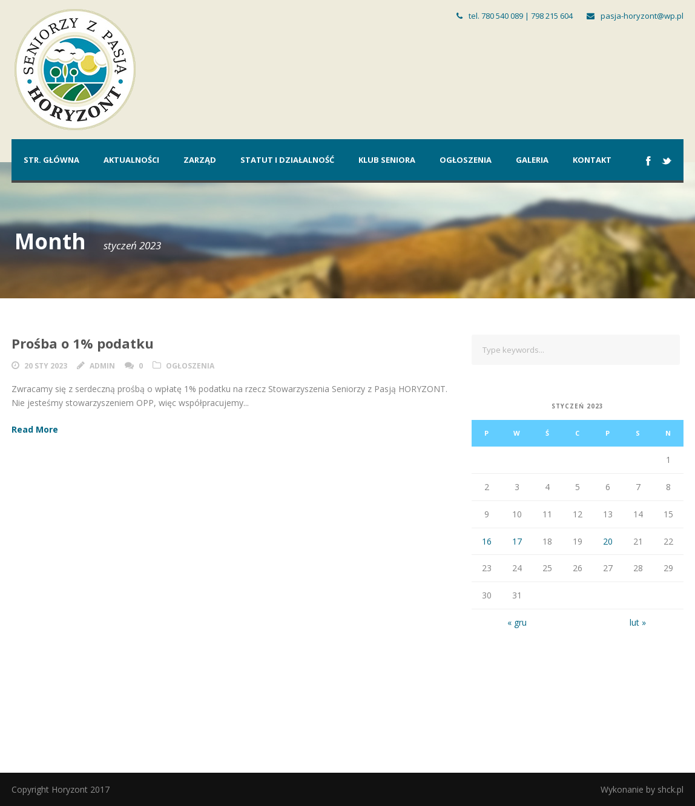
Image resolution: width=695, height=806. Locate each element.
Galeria (532, 159)
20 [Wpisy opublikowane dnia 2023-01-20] (608, 541)
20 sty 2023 (45, 366)
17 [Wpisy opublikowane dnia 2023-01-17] (517, 541)
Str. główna (51, 159)
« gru (517, 622)
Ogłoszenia (466, 159)
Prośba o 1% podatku (83, 343)
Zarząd (199, 159)
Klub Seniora (386, 159)
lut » (638, 622)
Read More (35, 429)
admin (102, 366)
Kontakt (592, 159)
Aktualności (131, 159)
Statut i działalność (287, 159)
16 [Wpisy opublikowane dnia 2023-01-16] (487, 541)
